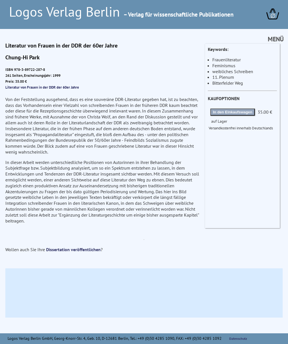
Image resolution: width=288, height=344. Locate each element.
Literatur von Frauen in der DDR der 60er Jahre (42, 87)
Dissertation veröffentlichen (73, 249)
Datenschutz (238, 338)
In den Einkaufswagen (232, 112)
